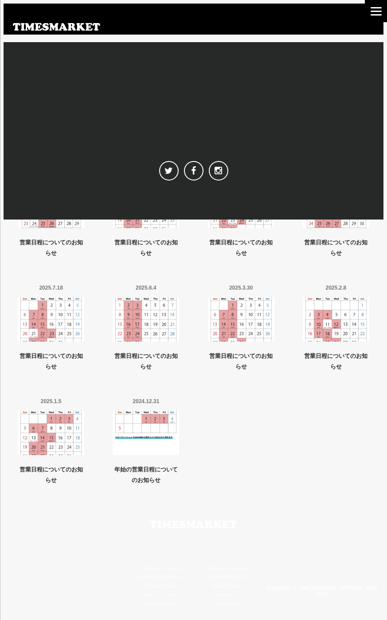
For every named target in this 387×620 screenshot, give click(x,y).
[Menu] (376, 11)
